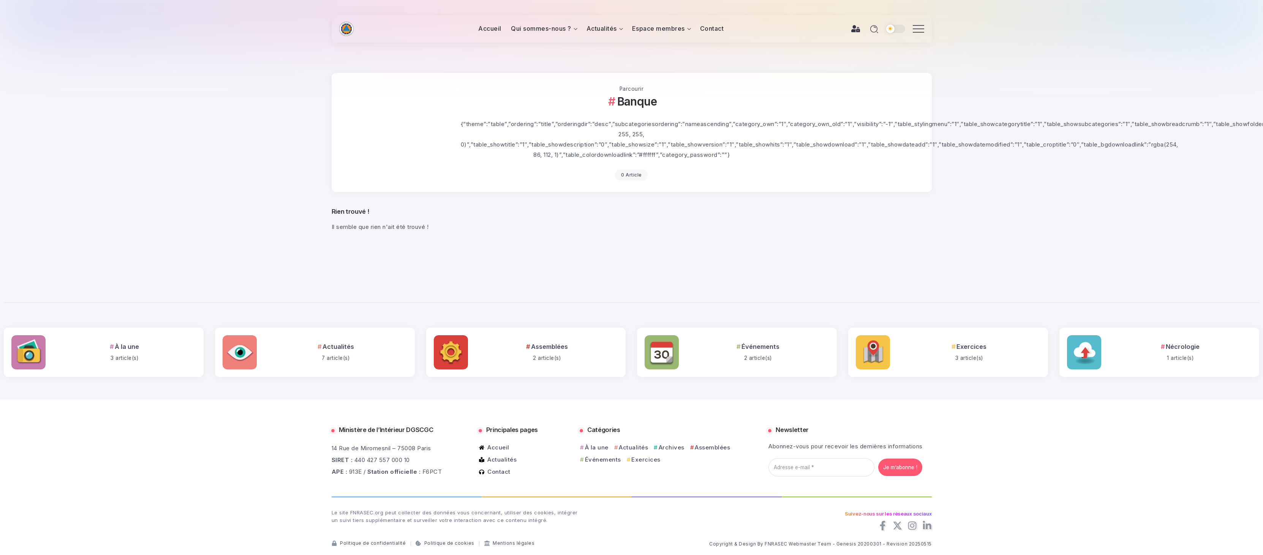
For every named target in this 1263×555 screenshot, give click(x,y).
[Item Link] (28, 352)
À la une (127, 346)
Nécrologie (1183, 346)
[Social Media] (882, 525)
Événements (760, 346)
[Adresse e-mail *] (821, 467)
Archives (671, 447)
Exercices (971, 346)
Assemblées (549, 346)
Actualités (338, 346)
